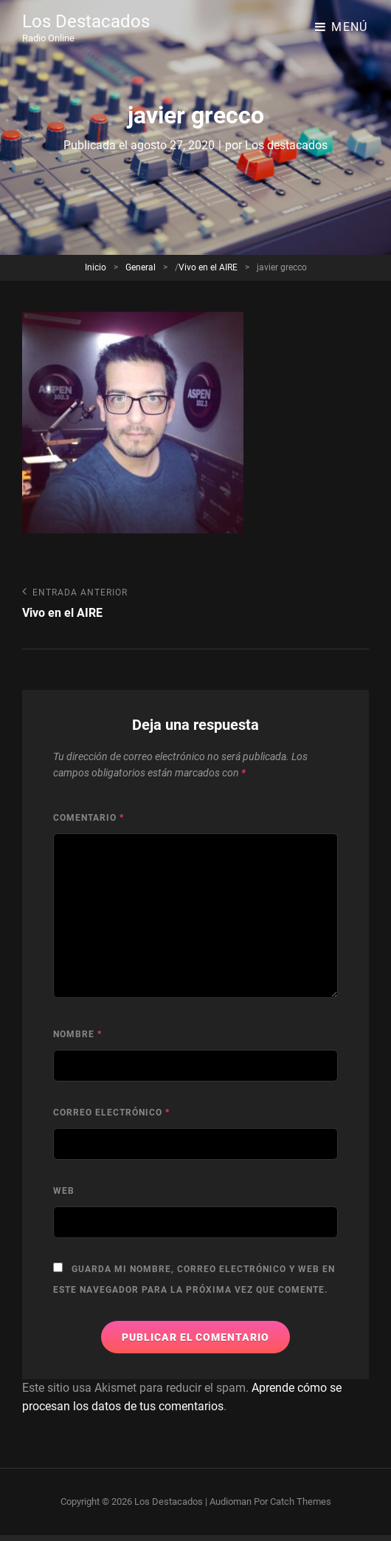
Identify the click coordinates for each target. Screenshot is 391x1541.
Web (64, 1191)
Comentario (88, 818)
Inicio (95, 267)
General (140, 267)
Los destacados (286, 145)
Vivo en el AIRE (208, 267)
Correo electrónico (111, 1112)
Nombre (77, 1034)
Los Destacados (86, 21)
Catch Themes (300, 1501)
